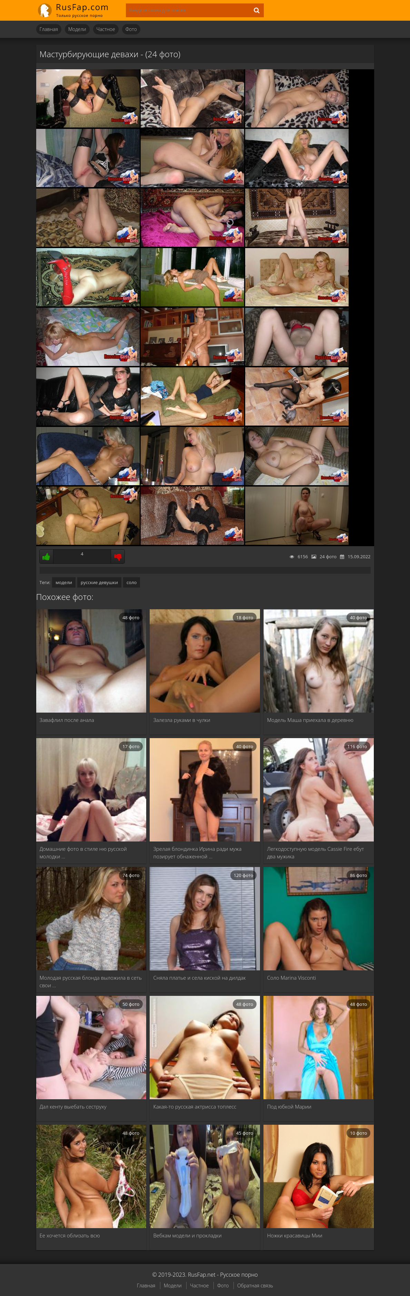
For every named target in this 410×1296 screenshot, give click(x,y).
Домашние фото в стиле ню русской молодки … (83, 852)
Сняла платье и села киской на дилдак (199, 977)
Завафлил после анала (67, 719)
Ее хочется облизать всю (70, 1235)
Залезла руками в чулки (181, 719)
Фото (131, 29)
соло (132, 582)
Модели (77, 29)
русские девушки (99, 582)
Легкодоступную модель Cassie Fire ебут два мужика (315, 852)
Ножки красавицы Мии (294, 1235)
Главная (49, 29)
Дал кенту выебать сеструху (73, 1106)
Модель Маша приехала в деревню (310, 719)
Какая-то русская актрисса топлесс (194, 1106)
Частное (106, 29)
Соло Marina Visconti (291, 977)
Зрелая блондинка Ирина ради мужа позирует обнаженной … (197, 852)
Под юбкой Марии (289, 1106)
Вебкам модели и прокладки (187, 1235)
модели (64, 582)
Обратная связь (255, 1285)
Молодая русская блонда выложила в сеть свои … (91, 981)
